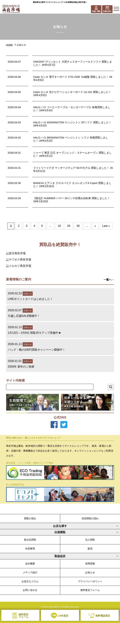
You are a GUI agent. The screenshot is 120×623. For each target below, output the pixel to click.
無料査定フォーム (90, 590)
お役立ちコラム (30, 581)
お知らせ (90, 572)
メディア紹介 (30, 572)
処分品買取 (30, 539)
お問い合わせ (30, 590)
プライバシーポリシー (90, 581)
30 (78, 225)
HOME (9, 45)
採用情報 (90, 563)
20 (68, 225)
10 (59, 225)
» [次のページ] (95, 225)
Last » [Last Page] (106, 225)
